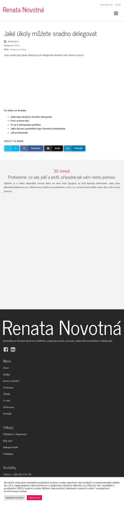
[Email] (53, 148)
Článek (17, 45)
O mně (6, 400)
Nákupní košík (10, 447)
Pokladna (8, 454)
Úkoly (23, 49)
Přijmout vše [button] (34, 497)
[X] (11, 148)
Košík (118, 5)
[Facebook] (31, 148)
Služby (6, 374)
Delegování (15, 49)
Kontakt (7, 413)
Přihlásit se (106, 5)
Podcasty (8, 387)
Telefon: (17, 475)
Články (6, 394)
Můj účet (7, 440)
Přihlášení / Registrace (15, 434)
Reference (8, 407)
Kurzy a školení (11, 381)
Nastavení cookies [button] (14, 497)
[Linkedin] (74, 148)
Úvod (6, 368)
